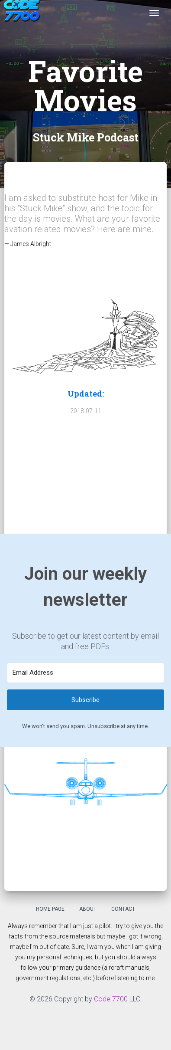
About (88, 909)
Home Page (50, 909)
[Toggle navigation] (154, 13)
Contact (123, 909)
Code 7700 (111, 999)
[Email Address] (85, 673)
